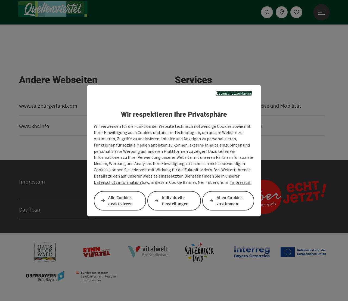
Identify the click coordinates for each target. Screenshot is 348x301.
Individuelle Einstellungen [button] (175, 200)
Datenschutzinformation (118, 182)
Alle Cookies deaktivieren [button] (120, 200)
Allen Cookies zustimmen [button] (230, 200)
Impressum (240, 182)
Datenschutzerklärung (234, 93)
